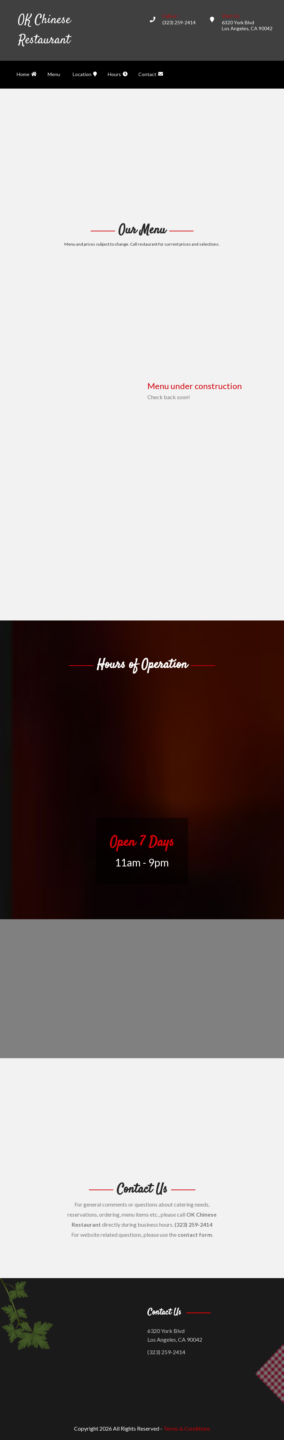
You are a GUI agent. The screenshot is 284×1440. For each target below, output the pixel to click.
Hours (118, 74)
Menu (54, 74)
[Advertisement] (142, 154)
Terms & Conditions (186, 1428)
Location (85, 74)
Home (27, 74)
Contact (150, 74)
